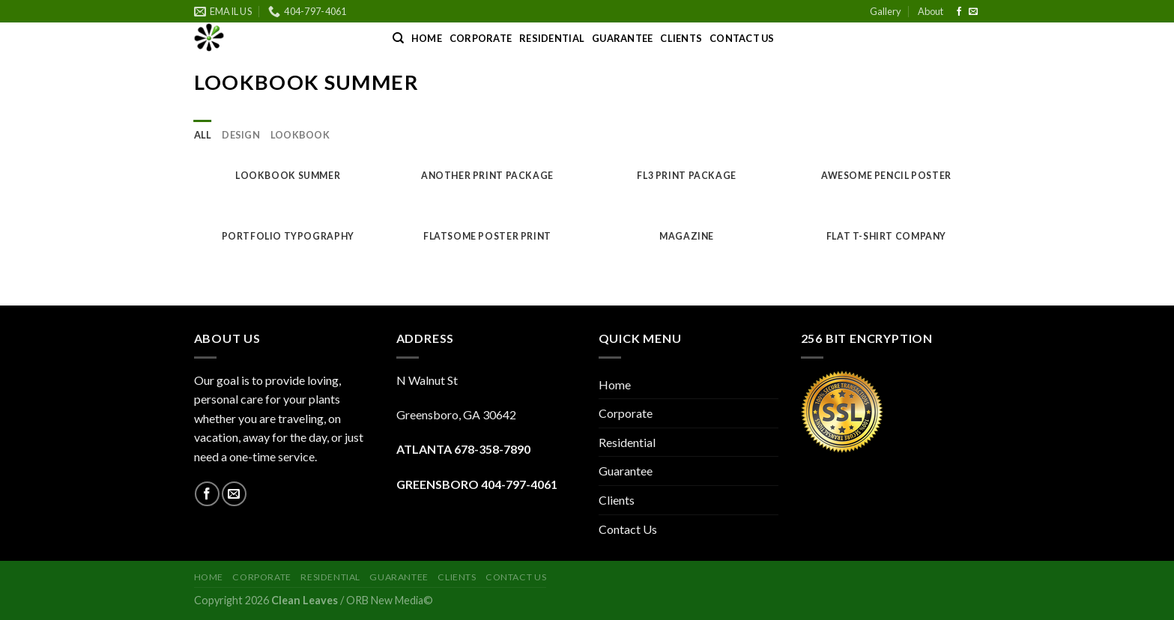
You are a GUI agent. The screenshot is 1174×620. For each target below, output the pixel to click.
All (203, 135)
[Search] (398, 38)
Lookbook (300, 135)
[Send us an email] (973, 12)
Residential (551, 38)
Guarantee (622, 38)
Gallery (885, 11)
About (930, 11)
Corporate (481, 38)
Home (426, 38)
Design (241, 135)
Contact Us (742, 38)
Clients (681, 38)
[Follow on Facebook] (958, 12)
